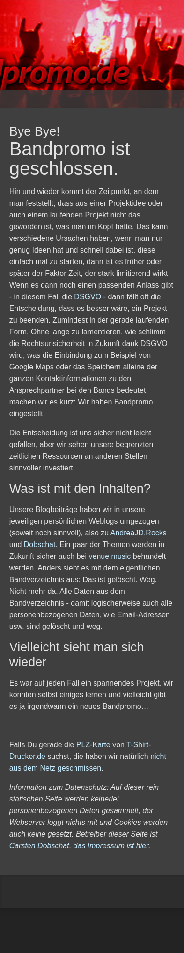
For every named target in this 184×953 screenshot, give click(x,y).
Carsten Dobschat (39, 846)
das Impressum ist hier (111, 846)
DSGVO (87, 297)
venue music (110, 556)
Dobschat (40, 545)
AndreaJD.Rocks (138, 533)
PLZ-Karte (93, 745)
